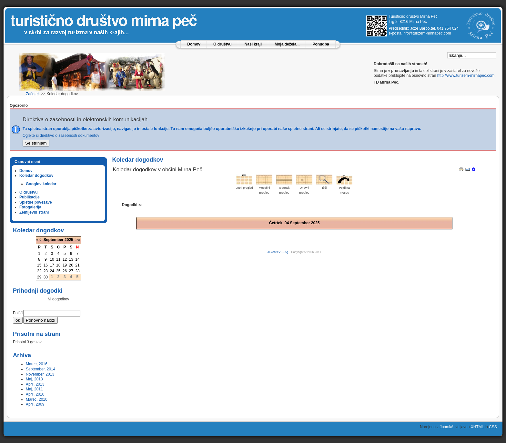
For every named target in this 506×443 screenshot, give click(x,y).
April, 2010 (35, 394)
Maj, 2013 (34, 379)
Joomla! (446, 427)
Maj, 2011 (34, 389)
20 (71, 265)
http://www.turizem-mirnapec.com (465, 75)
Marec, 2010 (36, 399)
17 (52, 265)
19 (65, 265)
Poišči (18, 313)
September (54, 239)
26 (65, 271)
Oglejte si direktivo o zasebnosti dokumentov (61, 135)
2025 (69, 239)
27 (71, 271)
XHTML (477, 427)
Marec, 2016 (36, 364)
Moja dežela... (287, 44)
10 (52, 259)
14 (77, 259)
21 (77, 265)
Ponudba (320, 44)
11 (58, 259)
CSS (493, 427)
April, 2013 (35, 384)
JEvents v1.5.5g (278, 252)
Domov (193, 44)
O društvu (222, 44)
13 (71, 259)
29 (39, 277)
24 (52, 271)
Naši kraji (253, 44)
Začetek (33, 94)
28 (77, 271)
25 (58, 271)
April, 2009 (35, 404)
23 (46, 271)
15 (39, 265)
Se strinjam (36, 143)
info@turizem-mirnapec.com (427, 33)
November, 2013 (40, 374)
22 (39, 271)
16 (46, 265)
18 (58, 265)
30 (46, 277)
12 (65, 259)
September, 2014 (40, 369)
